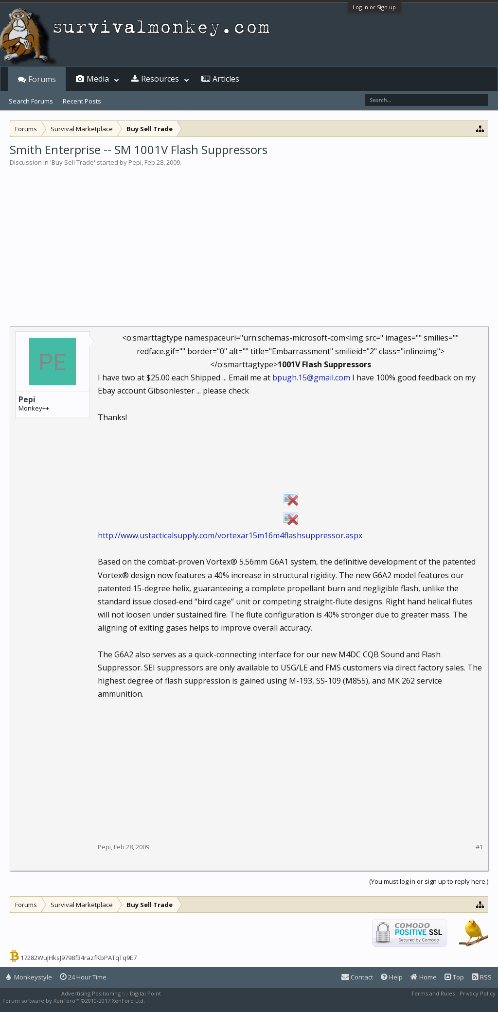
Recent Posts (82, 101)
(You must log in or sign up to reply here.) (428, 881)
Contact (357, 977)
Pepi (135, 162)
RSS (482, 977)
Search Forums (31, 101)
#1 (479, 847)
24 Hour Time (83, 977)
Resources (160, 78)
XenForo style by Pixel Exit (185, 1000)
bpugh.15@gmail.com (311, 377)
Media (98, 78)
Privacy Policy (478, 993)
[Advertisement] (249, 240)
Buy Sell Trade (73, 162)
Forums (42, 79)
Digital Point (145, 993)
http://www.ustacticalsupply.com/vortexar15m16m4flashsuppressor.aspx (230, 535)
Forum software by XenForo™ (73, 1000)
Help (392, 977)
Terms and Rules (433, 993)
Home (423, 977)
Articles (226, 78)
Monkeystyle (29, 977)
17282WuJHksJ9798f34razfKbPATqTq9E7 (78, 957)
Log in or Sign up (374, 7)
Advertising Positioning (91, 993)
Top (454, 977)
